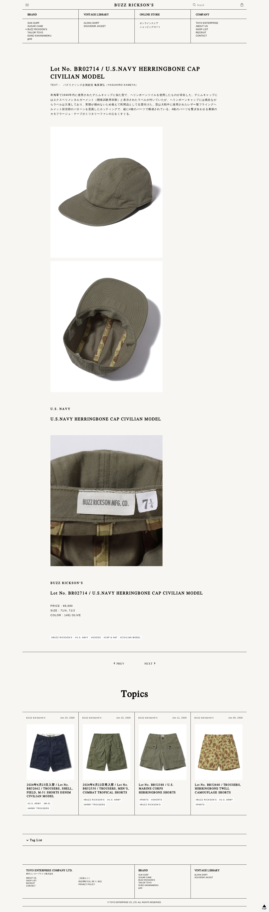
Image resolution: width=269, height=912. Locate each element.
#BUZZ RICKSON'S (61, 638)
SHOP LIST (31, 881)
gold (140, 888)
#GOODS (96, 638)
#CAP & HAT (110, 638)
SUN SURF (143, 875)
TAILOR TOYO (145, 883)
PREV (120, 663)
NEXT (148, 663)
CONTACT (31, 886)
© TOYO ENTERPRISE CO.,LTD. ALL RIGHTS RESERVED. (134, 902)
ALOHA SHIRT (201, 875)
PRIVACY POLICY (86, 884)
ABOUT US (31, 878)
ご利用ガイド (84, 878)
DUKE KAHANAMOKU (148, 885)
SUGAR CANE (144, 877)
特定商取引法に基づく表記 (90, 881)
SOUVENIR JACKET (203, 877)
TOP (264, 909)
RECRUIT (30, 883)
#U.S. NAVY (81, 638)
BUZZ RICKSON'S (134, 4)
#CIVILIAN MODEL (130, 638)
